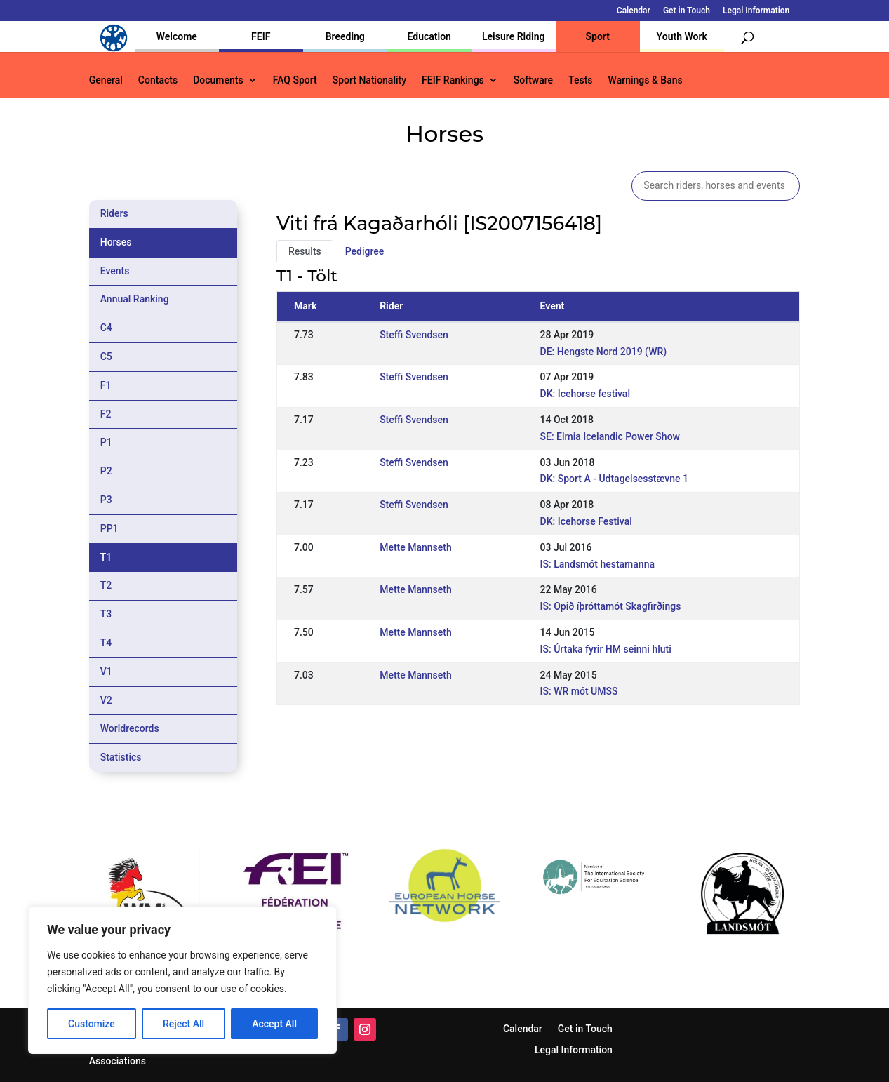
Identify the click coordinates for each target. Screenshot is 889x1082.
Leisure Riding (513, 36)
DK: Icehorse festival (585, 393)
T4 (106, 642)
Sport (598, 36)
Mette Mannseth (416, 547)
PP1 (109, 528)
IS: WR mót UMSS (579, 691)
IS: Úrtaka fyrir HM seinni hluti (605, 649)
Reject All (183, 1023)
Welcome (176, 36)
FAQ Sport (295, 80)
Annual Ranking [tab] (134, 299)
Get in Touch (686, 10)
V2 (106, 700)
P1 (106, 442)
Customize (91, 1023)
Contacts (158, 80)
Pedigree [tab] (365, 251)
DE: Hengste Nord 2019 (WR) (603, 351)
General (106, 80)
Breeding (345, 36)
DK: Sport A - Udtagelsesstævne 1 (614, 478)
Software (533, 80)
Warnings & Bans (645, 80)
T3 (106, 614)
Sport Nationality (369, 80)
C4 (106, 327)
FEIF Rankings (453, 80)
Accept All (274, 1023)
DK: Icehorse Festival (586, 521)
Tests (580, 80)
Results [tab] (304, 251)
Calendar (633, 10)
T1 (106, 557)
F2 (106, 414)
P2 (106, 470)
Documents (218, 80)
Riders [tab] (114, 213)
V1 (106, 671)
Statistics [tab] (121, 757)
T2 (106, 585)
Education (429, 36)
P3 (106, 499)
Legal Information (756, 10)
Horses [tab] (116, 242)
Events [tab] (115, 270)
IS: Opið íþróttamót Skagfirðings (610, 606)
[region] (182, 980)
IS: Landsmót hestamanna (597, 564)
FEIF (260, 36)
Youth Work (682, 36)
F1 (106, 385)
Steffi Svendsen (414, 334)
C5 (106, 356)
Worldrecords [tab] (129, 728)
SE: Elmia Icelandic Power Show (610, 436)
